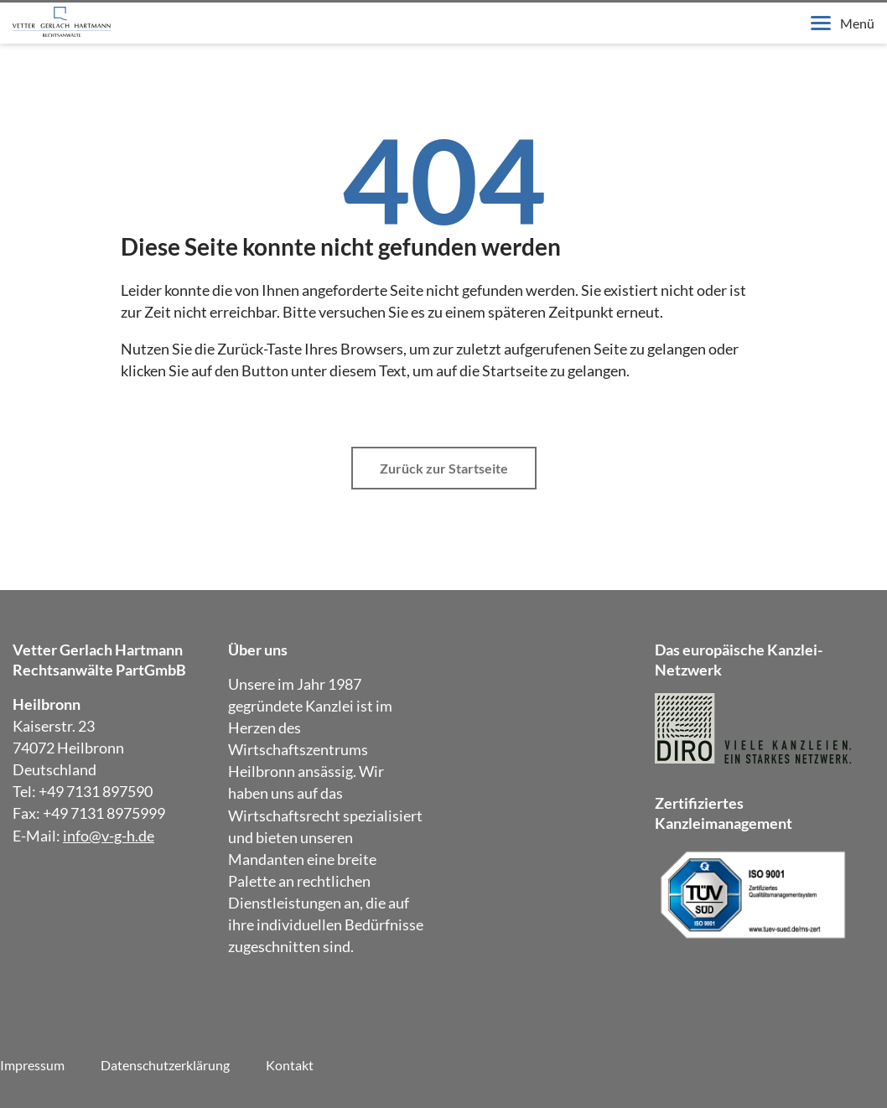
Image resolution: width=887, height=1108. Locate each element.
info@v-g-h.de (108, 835)
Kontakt (290, 1065)
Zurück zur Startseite (444, 468)
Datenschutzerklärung (165, 1065)
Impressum (32, 1065)
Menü (842, 23)
